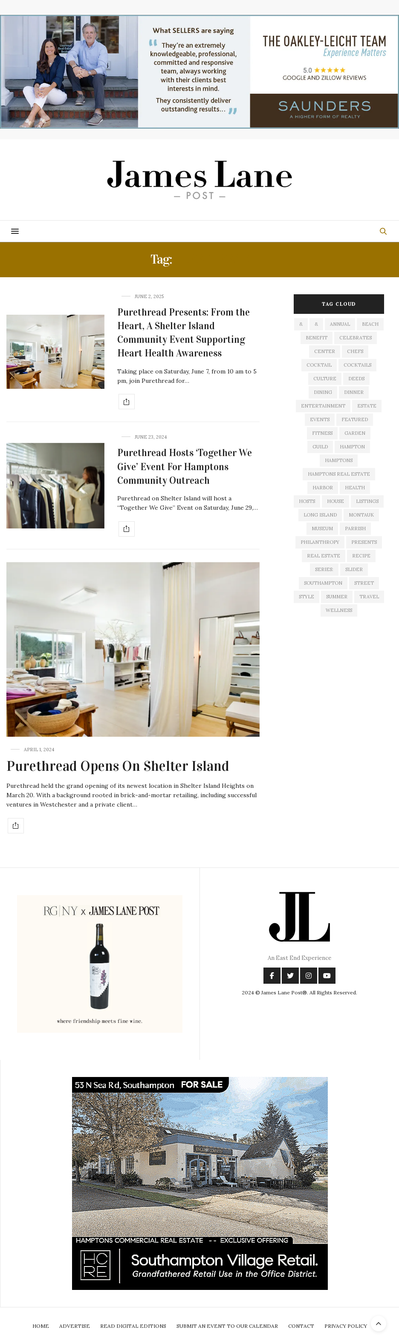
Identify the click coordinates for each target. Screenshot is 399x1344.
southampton (323, 583)
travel (369, 597)
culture (324, 379)
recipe (361, 556)
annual (340, 324)
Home (40, 1326)
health (355, 488)
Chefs (355, 351)
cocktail (319, 365)
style (306, 597)
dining (323, 392)
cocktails (357, 365)
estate (366, 406)
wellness (339, 610)
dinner (354, 392)
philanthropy (320, 542)
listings (367, 501)
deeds (356, 379)
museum (322, 528)
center (324, 351)
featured (354, 419)
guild (320, 447)
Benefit (316, 338)
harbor (322, 488)
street (364, 583)
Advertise (74, 1326)
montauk (361, 515)
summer (336, 597)
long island (320, 515)
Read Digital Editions (133, 1326)
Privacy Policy (345, 1326)
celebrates (355, 338)
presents (364, 542)
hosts (307, 501)
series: (324, 569)
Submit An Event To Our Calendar (227, 1326)
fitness (322, 433)
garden (354, 433)
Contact (301, 1326)
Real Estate (323, 556)
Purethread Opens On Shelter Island (117, 766)
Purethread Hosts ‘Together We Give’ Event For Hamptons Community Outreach (184, 466)
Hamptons (339, 460)
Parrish (355, 528)
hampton (352, 447)
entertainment (323, 406)
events (320, 419)
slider (354, 569)
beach (370, 324)
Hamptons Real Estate (339, 474)
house (335, 501)
